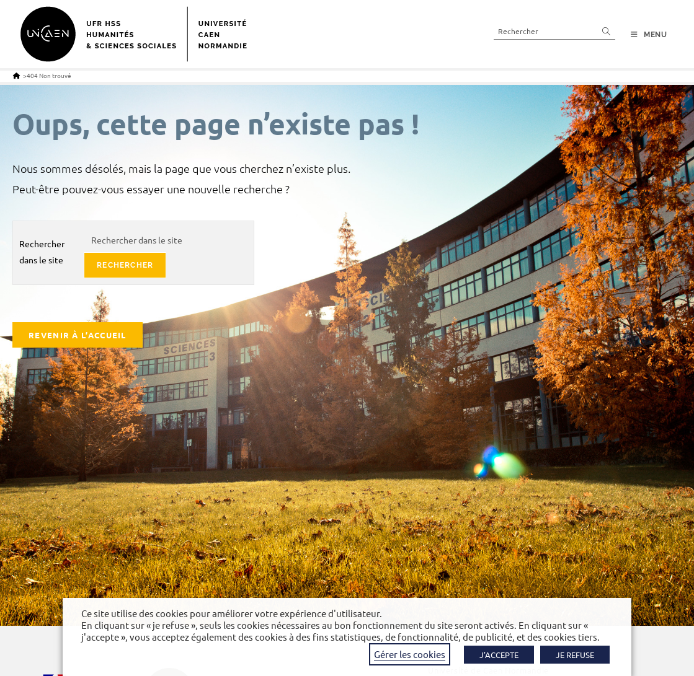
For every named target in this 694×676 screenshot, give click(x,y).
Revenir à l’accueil (78, 335)
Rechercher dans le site (42, 251)
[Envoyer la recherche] (606, 30)
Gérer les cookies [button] (409, 654)
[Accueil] (16, 75)
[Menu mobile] (649, 34)
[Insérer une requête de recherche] (554, 30)
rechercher (125, 265)
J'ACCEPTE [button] (498, 654)
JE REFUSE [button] (575, 654)
